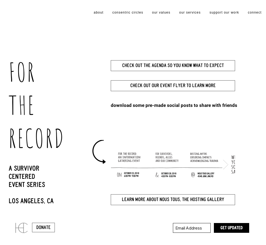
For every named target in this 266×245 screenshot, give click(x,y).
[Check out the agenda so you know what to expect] (173, 65)
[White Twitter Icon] (193, 240)
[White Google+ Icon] (200, 240)
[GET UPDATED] (231, 228)
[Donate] (43, 227)
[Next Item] (226, 164)
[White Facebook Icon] (185, 240)
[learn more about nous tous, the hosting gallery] (173, 199)
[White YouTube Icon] (207, 240)
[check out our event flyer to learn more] (173, 85)
